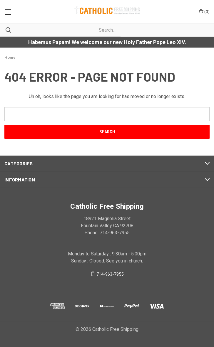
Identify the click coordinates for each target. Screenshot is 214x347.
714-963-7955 (109, 274)
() (204, 11)
